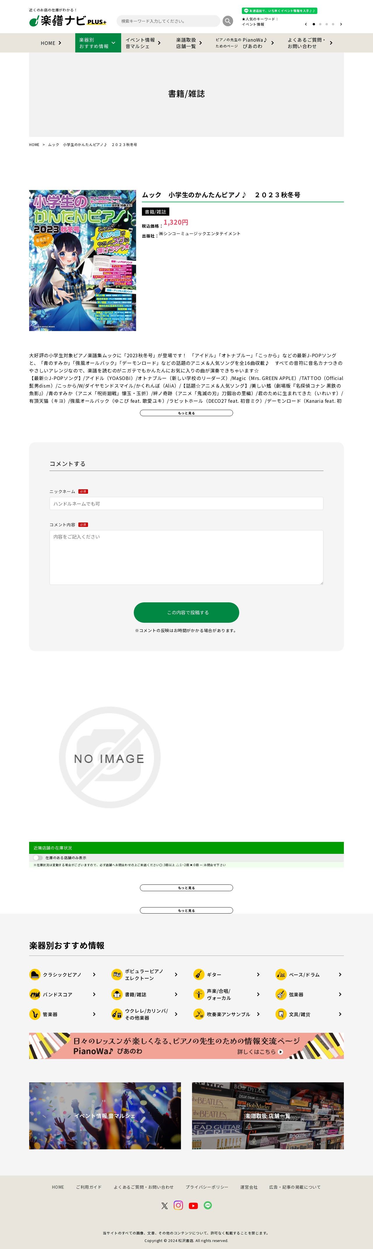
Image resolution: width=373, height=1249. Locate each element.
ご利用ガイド (89, 1187)
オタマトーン (235, 24)
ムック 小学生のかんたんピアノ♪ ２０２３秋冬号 (221, 194)
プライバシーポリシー (207, 1187)
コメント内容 (69, 524)
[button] (306, 24)
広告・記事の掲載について (295, 1187)
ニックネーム (69, 491)
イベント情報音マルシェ (144, 43)
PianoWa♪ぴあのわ (246, 43)
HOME (52, 43)
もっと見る (186, 413)
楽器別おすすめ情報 (98, 43)
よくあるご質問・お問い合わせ (311, 43)
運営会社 (249, 1187)
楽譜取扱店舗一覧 (190, 43)
